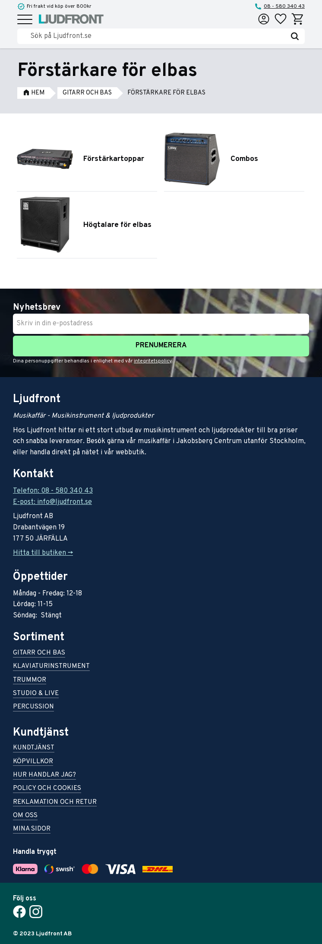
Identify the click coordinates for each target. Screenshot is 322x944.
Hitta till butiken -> (43, 553)
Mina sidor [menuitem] (32, 829)
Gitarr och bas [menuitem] (39, 653)
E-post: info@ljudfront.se (52, 502)
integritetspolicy (152, 361)
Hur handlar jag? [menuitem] (44, 775)
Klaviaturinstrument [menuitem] (51, 666)
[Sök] (295, 36)
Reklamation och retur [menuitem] (55, 802)
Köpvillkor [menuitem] (33, 762)
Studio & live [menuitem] (36, 694)
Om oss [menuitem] (25, 816)
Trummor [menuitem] (29, 680)
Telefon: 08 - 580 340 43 (53, 491)
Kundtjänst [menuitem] (33, 748)
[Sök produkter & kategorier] (157, 36)
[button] (24, 20)
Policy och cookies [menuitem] (47, 789)
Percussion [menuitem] (33, 707)
